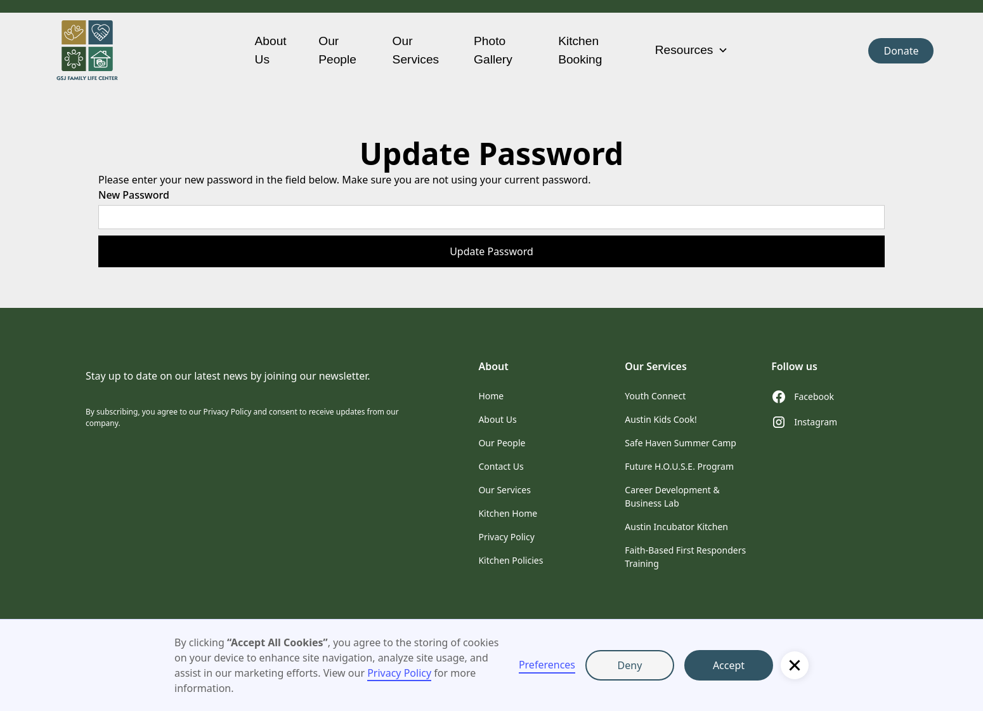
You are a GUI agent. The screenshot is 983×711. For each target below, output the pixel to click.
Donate (900, 51)
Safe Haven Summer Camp (680, 443)
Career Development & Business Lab (672, 496)
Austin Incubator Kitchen (676, 527)
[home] (142, 50)
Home (491, 396)
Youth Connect (655, 396)
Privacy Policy (399, 673)
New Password (133, 195)
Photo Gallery (493, 50)
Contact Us (500, 466)
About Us (271, 50)
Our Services (416, 50)
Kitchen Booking (580, 50)
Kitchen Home (507, 513)
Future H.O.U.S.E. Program (679, 466)
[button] (795, 665)
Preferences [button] (547, 665)
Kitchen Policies (510, 560)
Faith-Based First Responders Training (685, 556)
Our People (337, 50)
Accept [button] (729, 665)
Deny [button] (630, 665)
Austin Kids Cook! (661, 419)
